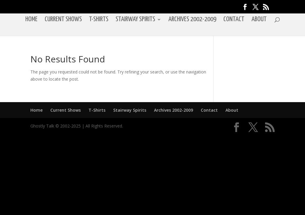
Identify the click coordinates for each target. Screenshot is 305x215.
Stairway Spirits (135, 20)
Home (31, 20)
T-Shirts (98, 20)
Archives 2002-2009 (192, 20)
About (259, 20)
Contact (233, 20)
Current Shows (63, 20)
